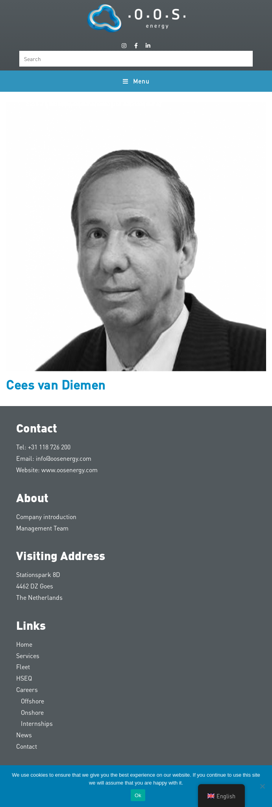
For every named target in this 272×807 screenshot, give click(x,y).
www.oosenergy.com (69, 470)
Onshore (30, 712)
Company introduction (46, 516)
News (24, 735)
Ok (138, 795)
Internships (34, 723)
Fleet (23, 666)
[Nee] (262, 786)
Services (27, 655)
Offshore (30, 701)
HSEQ (24, 678)
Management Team (42, 528)
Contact (26, 746)
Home (24, 644)
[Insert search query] (136, 59)
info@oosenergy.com (63, 458)
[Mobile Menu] (136, 81)
